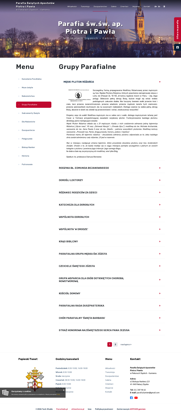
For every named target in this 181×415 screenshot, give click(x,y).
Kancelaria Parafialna (31, 79)
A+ (156, 6)
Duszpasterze (28, 130)
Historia (25, 156)
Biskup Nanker (28, 147)
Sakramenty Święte (31, 113)
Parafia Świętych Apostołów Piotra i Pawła (35, 6)
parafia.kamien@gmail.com (148, 393)
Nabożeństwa (28, 96)
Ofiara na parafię (177, 29)
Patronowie (27, 164)
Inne (89, 409)
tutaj (58, 394)
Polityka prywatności (104, 409)
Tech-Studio (47, 409)
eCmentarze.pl (77, 409)
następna (125, 344)
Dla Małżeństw (28, 122)
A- (159, 6)
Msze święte (27, 87)
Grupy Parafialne (29, 105)
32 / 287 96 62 (140, 390)
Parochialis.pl (62, 409)
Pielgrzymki (27, 139)
